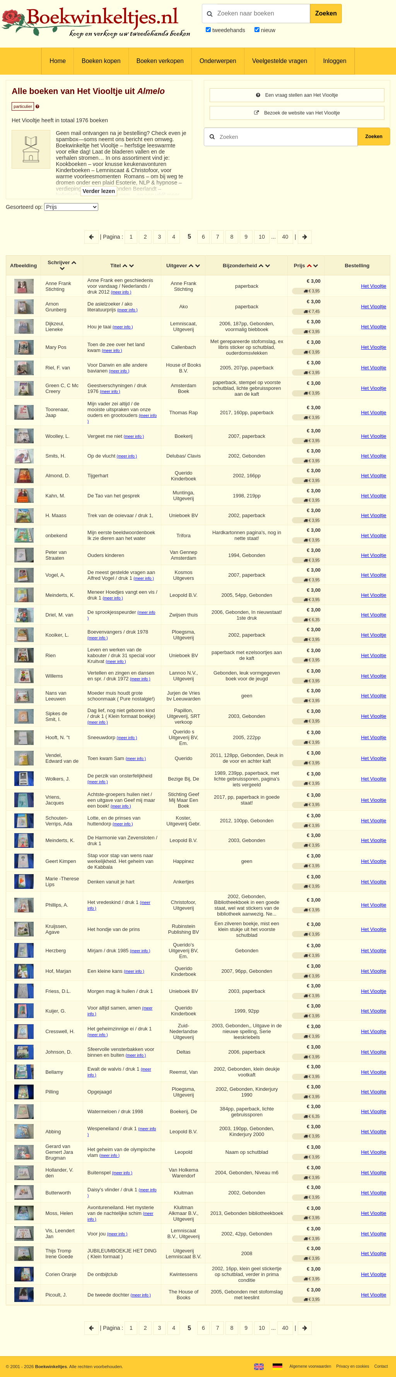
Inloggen (334, 61)
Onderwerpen (218, 61)
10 (262, 237)
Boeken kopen (101, 61)
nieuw (267, 30)
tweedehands (228, 30)
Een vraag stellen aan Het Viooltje (296, 95)
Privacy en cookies (349, 1366)
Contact (380, 1366)
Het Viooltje (373, 287)
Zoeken (326, 13)
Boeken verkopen (160, 61)
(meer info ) (123, 294)
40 (285, 237)
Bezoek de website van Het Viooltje (297, 114)
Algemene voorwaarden (302, 1366)
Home (58, 61)
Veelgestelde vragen (279, 61)
